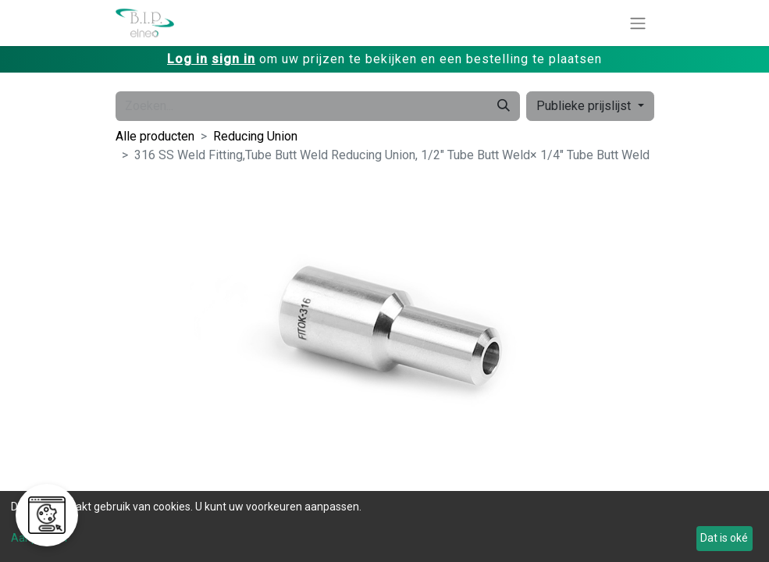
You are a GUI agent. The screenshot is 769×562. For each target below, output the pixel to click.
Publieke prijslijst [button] (585, 105)
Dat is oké (724, 538)
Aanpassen (39, 538)
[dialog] (384, 526)
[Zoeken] (503, 106)
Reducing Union (255, 136)
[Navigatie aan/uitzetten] (637, 23)
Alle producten (155, 136)
